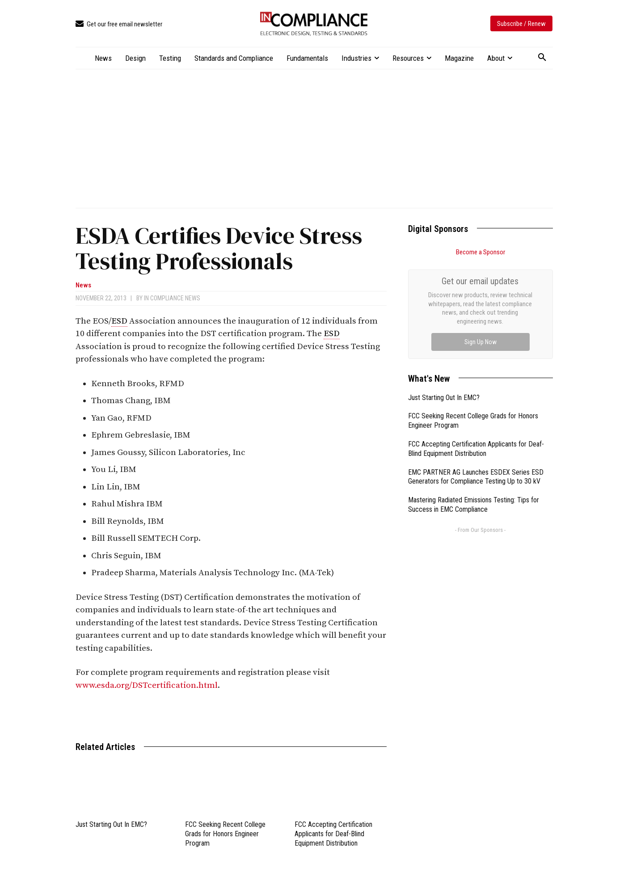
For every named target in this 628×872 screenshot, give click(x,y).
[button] (542, 57)
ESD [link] (119, 321)
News (83, 285)
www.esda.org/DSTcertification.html (147, 685)
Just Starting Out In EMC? (111, 824)
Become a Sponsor (480, 252)
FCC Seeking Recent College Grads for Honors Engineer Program (225, 833)
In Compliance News (172, 298)
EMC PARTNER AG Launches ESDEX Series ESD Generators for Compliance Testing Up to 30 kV (476, 477)
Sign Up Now (480, 341)
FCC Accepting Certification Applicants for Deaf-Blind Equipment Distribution (333, 833)
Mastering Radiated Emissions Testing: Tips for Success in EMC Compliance (473, 505)
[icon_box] (119, 24)
